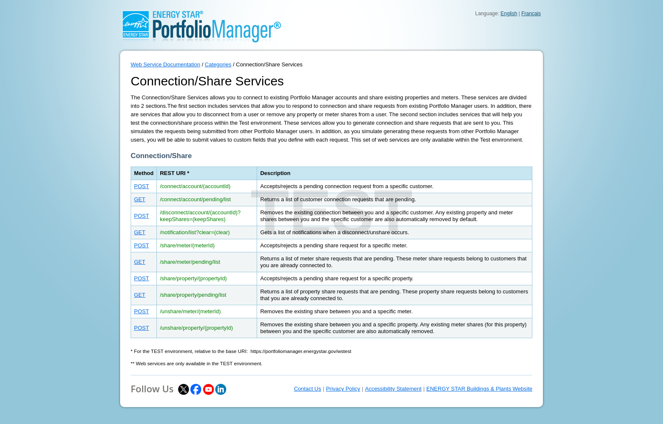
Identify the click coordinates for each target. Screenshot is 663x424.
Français (531, 13)
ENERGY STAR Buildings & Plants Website (479, 389)
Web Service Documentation (165, 64)
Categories (218, 64)
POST (141, 186)
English (509, 13)
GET (139, 199)
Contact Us (307, 389)
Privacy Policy (343, 389)
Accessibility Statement (393, 389)
